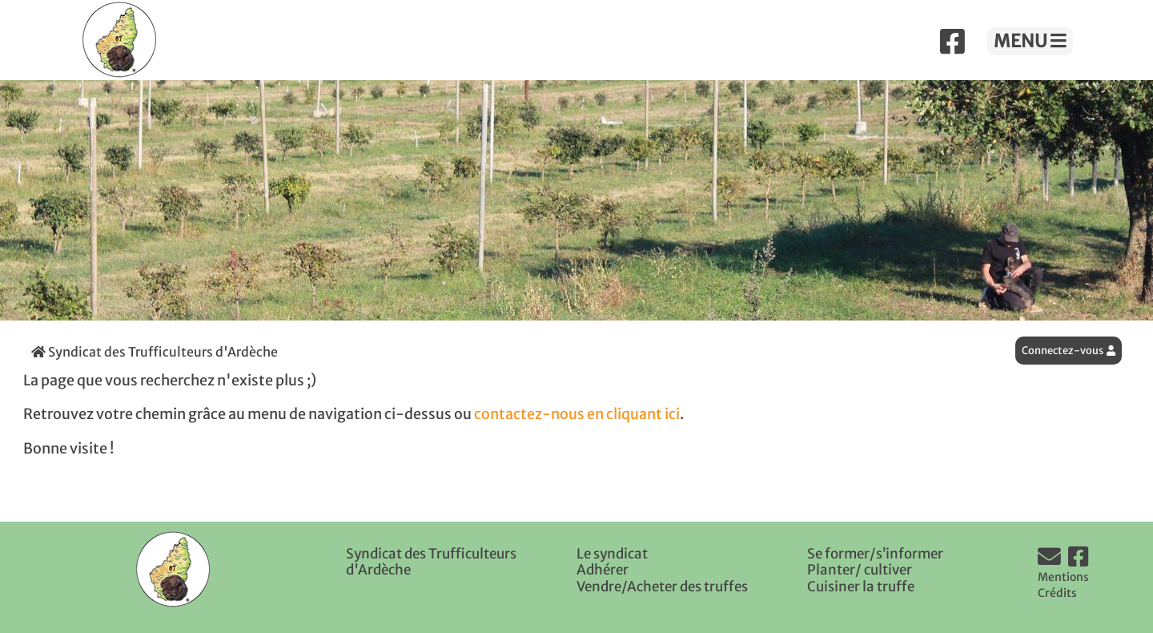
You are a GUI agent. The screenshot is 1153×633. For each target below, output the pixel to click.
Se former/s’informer (875, 553)
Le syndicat (612, 553)
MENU (1030, 41)
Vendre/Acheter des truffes (662, 586)
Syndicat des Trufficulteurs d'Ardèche (154, 352)
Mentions (1063, 577)
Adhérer (602, 570)
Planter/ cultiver (859, 570)
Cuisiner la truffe (860, 586)
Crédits (1057, 593)
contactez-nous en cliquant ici (577, 414)
